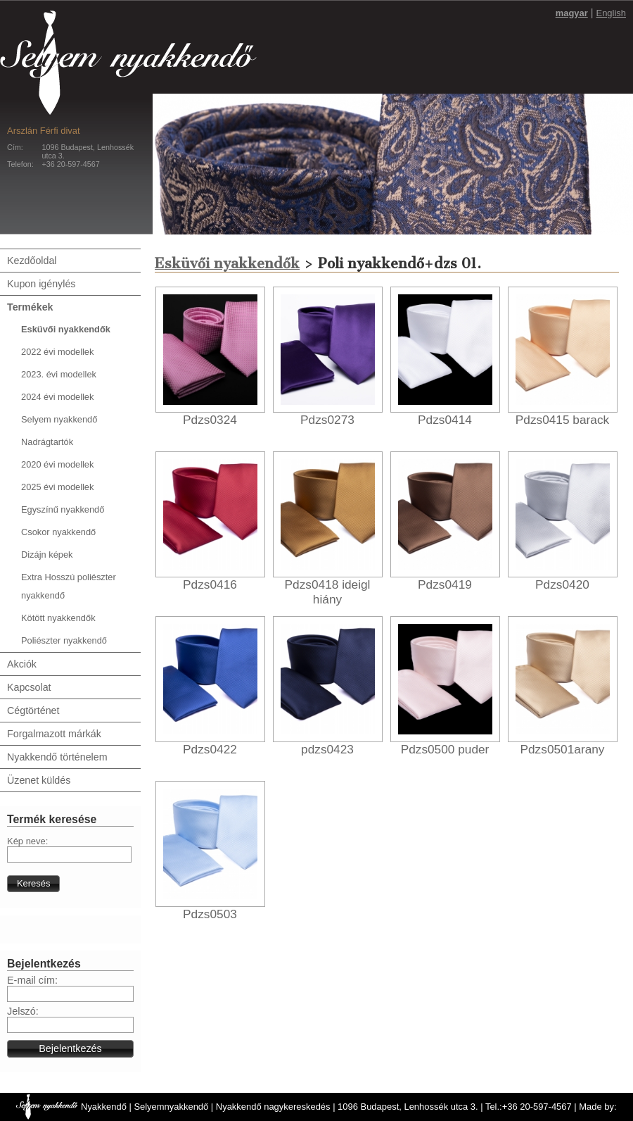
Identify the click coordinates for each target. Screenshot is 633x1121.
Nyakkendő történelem (57, 757)
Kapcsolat (29, 687)
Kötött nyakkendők (58, 618)
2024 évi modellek (57, 397)
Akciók (22, 664)
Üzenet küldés (38, 780)
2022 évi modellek (57, 351)
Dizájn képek (46, 554)
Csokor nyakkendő (58, 532)
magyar (572, 13)
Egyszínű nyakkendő (62, 509)
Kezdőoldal (32, 260)
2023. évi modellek (58, 374)
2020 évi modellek (57, 464)
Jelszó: (23, 1011)
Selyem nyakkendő (59, 419)
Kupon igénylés (41, 283)
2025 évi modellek (57, 487)
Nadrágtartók (47, 442)
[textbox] (69, 854)
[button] (33, 883)
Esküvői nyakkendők (65, 329)
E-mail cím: (32, 980)
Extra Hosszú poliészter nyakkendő (68, 586)
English (611, 13)
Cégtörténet (33, 710)
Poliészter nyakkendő (64, 640)
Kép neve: (27, 841)
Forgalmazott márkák (54, 733)
